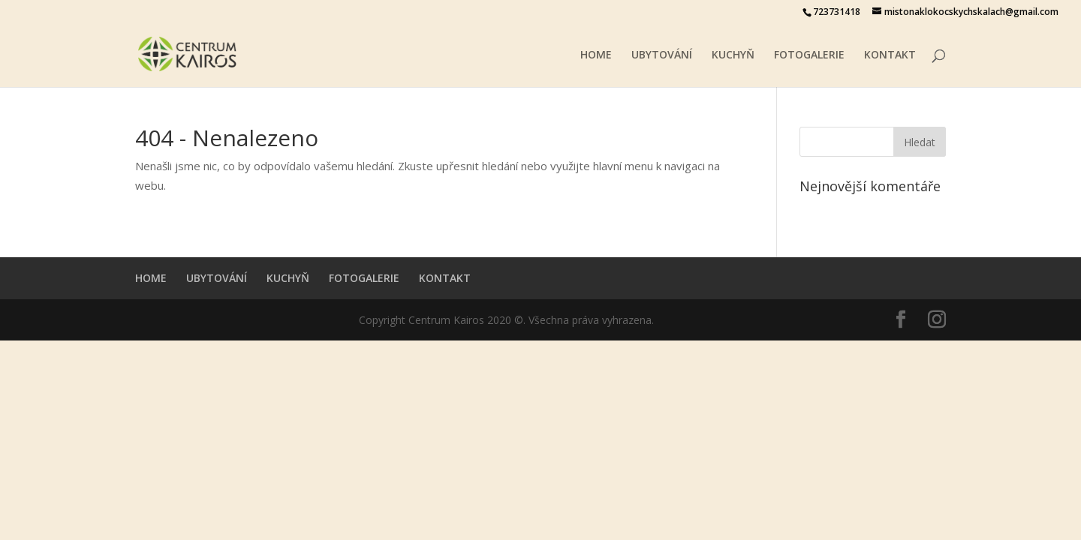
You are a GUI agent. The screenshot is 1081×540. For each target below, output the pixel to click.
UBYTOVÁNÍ (661, 56)
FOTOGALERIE (809, 56)
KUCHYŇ (733, 56)
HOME (596, 56)
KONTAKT (890, 56)
